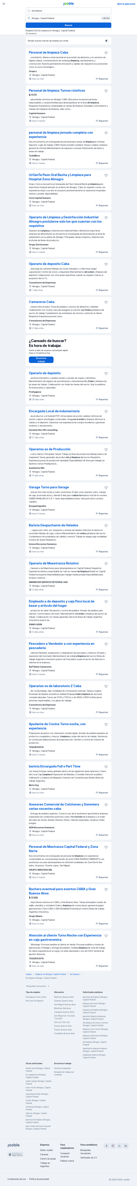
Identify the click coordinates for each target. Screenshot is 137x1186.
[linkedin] (125, 1145)
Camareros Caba (41, 302)
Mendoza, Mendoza (62, 1011)
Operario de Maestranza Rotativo (54, 566)
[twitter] (119, 1145)
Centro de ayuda (48, 1158)
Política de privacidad (39, 1179)
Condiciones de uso (16, 1179)
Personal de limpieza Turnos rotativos (57, 90)
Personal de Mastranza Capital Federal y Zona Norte (63, 851)
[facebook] (106, 1145)
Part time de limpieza (34, 1003)
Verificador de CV (88, 1157)
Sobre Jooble (46, 1150)
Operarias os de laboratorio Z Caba (55, 689)
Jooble (126, 1179)
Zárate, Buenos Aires (63, 1032)
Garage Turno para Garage (49, 490)
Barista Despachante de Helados (53, 528)
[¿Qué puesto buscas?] (68, 11)
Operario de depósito (45, 376)
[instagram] (113, 1145)
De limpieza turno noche (36, 999)
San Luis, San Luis (62, 1025)
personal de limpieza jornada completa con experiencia (61, 135)
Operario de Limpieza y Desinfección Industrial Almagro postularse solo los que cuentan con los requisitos (65, 221)
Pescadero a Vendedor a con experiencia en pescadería (61, 648)
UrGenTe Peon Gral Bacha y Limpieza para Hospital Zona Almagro (60, 177)
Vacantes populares (62, 1071)
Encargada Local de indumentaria (54, 414)
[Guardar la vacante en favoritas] (106, 53)
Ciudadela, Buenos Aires (64, 1036)
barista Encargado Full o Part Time (54, 769)
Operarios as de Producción (50, 452)
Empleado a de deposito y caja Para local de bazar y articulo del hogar (61, 606)
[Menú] (3, 3)
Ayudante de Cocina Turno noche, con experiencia (57, 729)
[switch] (107, 40)
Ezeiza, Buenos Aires (63, 1028)
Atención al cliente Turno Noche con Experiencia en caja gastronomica (65, 940)
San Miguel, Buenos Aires (65, 1007)
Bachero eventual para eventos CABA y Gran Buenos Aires (62, 894)
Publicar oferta (67, 1160)
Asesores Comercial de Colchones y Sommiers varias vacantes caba (64, 809)
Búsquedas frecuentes (38, 989)
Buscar (68, 25)
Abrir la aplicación (126, 4)
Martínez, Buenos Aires (64, 999)
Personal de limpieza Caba (48, 52)
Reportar (102, 78)
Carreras (44, 1154)
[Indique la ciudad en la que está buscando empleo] (68, 18)
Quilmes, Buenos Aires (63, 1003)
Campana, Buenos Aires (64, 1014)
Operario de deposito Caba (49, 264)
